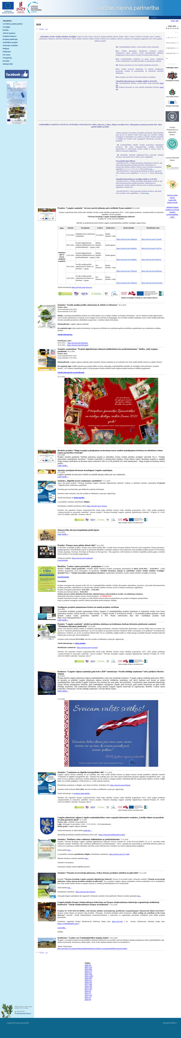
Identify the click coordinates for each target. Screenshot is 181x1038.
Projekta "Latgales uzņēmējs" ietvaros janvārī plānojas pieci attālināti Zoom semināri (95, 208)
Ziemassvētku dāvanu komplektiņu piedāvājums (78, 530)
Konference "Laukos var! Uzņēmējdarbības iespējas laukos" (84, 938)
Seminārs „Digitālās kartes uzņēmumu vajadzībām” (80, 481)
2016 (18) (88, 987)
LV (177, 21)
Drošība (6, 30)
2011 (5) (88, 997)
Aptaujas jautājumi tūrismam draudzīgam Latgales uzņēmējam (85, 470)
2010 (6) (88, 1000)
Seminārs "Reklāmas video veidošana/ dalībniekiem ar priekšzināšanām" (89, 839)
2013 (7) (88, 993)
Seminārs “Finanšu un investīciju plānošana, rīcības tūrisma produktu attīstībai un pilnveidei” (98, 873)
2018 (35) (88, 982)
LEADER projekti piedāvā (13, 24)
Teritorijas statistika (10, 45)
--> (46, 29)
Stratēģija (6, 27)
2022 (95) (88, 974)
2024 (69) (88, 970)
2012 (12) (88, 995)
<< (166, 26)
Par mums (6, 55)
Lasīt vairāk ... (63, 466)
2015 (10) (88, 989)
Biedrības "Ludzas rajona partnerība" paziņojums (79, 566)
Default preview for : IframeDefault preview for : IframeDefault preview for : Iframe (75, 81)
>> (177, 26)
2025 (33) (88, 967)
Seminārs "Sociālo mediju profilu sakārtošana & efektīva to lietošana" (88, 305)
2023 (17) (88, 972)
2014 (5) (88, 991)
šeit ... (152, 169)
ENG (173, 21)
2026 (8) (88, 965)
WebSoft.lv (174, 1023)
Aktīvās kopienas (9, 33)
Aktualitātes (7, 21)
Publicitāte (7, 52)
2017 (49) (88, 985)
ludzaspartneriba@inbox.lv (23, 1013)
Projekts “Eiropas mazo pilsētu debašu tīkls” (77, 545)
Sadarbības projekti (10, 42)
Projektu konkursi (9, 36)
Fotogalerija (7, 58)
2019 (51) (88, 980)
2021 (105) (89, 976)
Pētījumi (6, 48)
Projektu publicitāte (10, 39)
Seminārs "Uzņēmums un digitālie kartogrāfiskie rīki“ (81, 772)
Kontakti (6, 61)
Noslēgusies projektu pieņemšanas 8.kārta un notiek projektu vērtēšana (88, 607)
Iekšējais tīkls (8, 64)
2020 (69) (88, 978)
